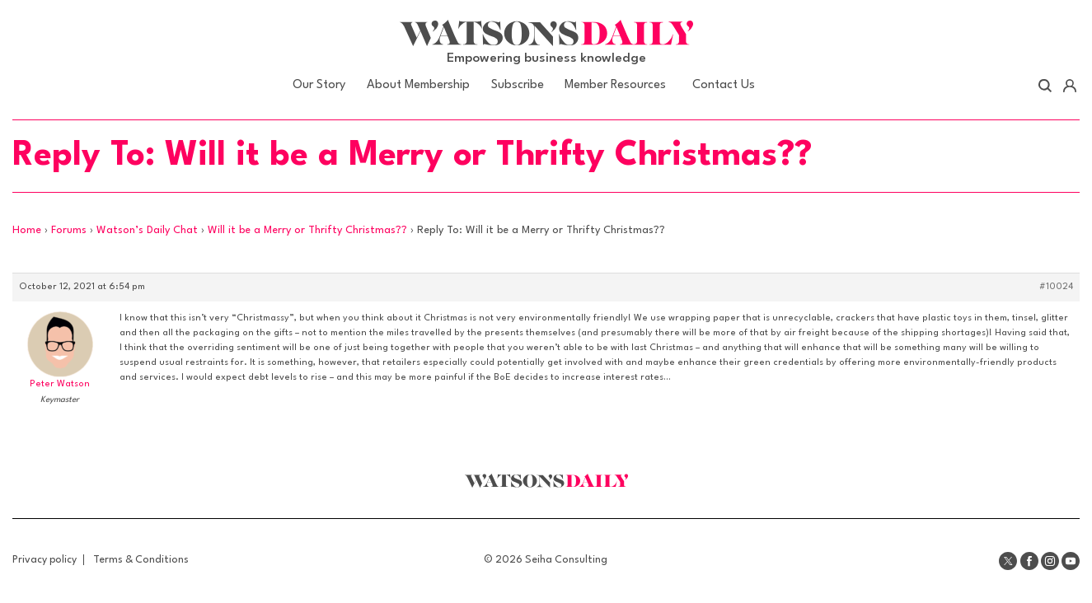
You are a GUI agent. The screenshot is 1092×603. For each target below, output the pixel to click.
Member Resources (615, 85)
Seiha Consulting (566, 559)
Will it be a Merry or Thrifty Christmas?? (307, 230)
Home (26, 230)
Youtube (1071, 561)
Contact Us (723, 85)
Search (1045, 85)
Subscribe (517, 85)
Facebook (1029, 561)
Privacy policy (44, 559)
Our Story (319, 85)
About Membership (418, 85)
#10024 (1056, 287)
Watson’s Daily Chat (147, 230)
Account (1069, 85)
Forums (69, 230)
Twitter (1008, 561)
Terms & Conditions (141, 559)
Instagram (1050, 561)
